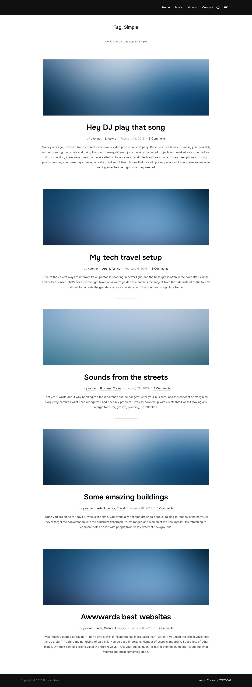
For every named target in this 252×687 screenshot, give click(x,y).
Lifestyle (110, 138)
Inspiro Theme (207, 680)
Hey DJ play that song (126, 127)
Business (105, 388)
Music (179, 7)
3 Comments (157, 138)
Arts (104, 268)
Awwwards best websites (126, 617)
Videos (192, 7)
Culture (108, 628)
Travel (117, 388)
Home (166, 7)
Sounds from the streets (126, 377)
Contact (207, 7)
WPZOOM (225, 680)
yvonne (95, 138)
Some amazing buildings (126, 497)
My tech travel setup (126, 257)
